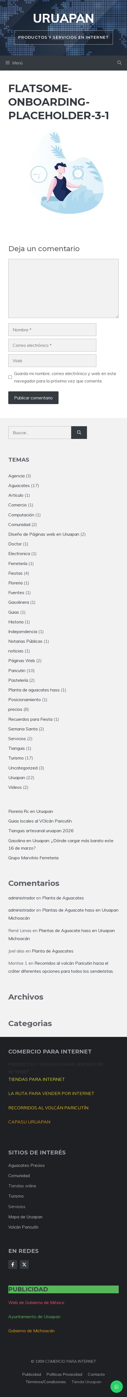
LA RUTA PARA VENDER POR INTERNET (51, 1093)
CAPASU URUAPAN (29, 1122)
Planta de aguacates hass (34, 690)
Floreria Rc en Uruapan (30, 811)
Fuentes (16, 592)
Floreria (15, 583)
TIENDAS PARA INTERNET (36, 1079)
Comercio (17, 505)
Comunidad (19, 524)
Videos (15, 787)
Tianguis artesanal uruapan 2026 (41, 830)
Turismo (16, 758)
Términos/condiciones (46, 1381)
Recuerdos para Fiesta (30, 719)
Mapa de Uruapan (25, 1216)
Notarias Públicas (25, 641)
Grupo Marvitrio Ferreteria (33, 857)
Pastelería (18, 680)
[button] (119, 63)
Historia (15, 622)
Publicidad (31, 1374)
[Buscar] (79, 432)
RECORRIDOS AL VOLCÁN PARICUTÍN (48, 1107)
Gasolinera (18, 602)
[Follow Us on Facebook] (12, 1264)
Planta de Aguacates (63, 898)
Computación (21, 514)
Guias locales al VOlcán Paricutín (40, 821)
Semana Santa (23, 729)
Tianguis (16, 748)
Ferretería (17, 563)
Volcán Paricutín (23, 1227)
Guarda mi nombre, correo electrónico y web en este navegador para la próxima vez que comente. (65, 377)
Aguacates (19, 485)
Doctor (15, 544)
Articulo (15, 495)
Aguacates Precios (26, 1165)
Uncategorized (23, 768)
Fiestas (15, 573)
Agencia (16, 475)
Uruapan (63, 18)
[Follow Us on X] (24, 1264)
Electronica (19, 553)
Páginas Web (21, 660)
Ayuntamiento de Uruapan (34, 1316)
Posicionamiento (24, 699)
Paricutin (16, 670)
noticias (15, 651)
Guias (13, 612)
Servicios (17, 738)
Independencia (22, 631)
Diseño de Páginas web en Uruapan (43, 534)
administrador (21, 898)
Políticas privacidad (64, 1374)
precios (15, 709)
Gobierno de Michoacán (31, 1330)
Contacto (96, 1374)
